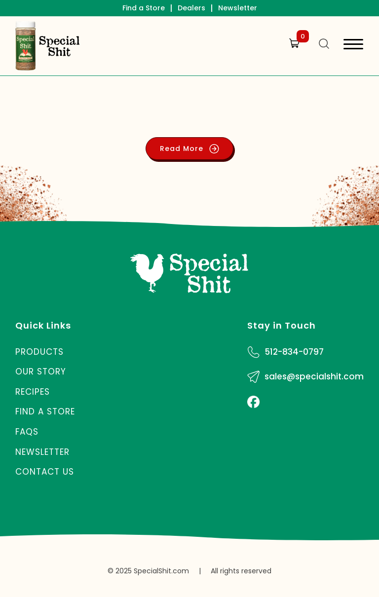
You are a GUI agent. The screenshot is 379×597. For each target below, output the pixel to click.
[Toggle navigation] (353, 45)
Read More (189, 149)
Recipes (32, 392)
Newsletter (237, 8)
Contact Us (44, 472)
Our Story (40, 371)
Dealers (191, 8)
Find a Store (143, 8)
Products (39, 352)
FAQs (26, 432)
